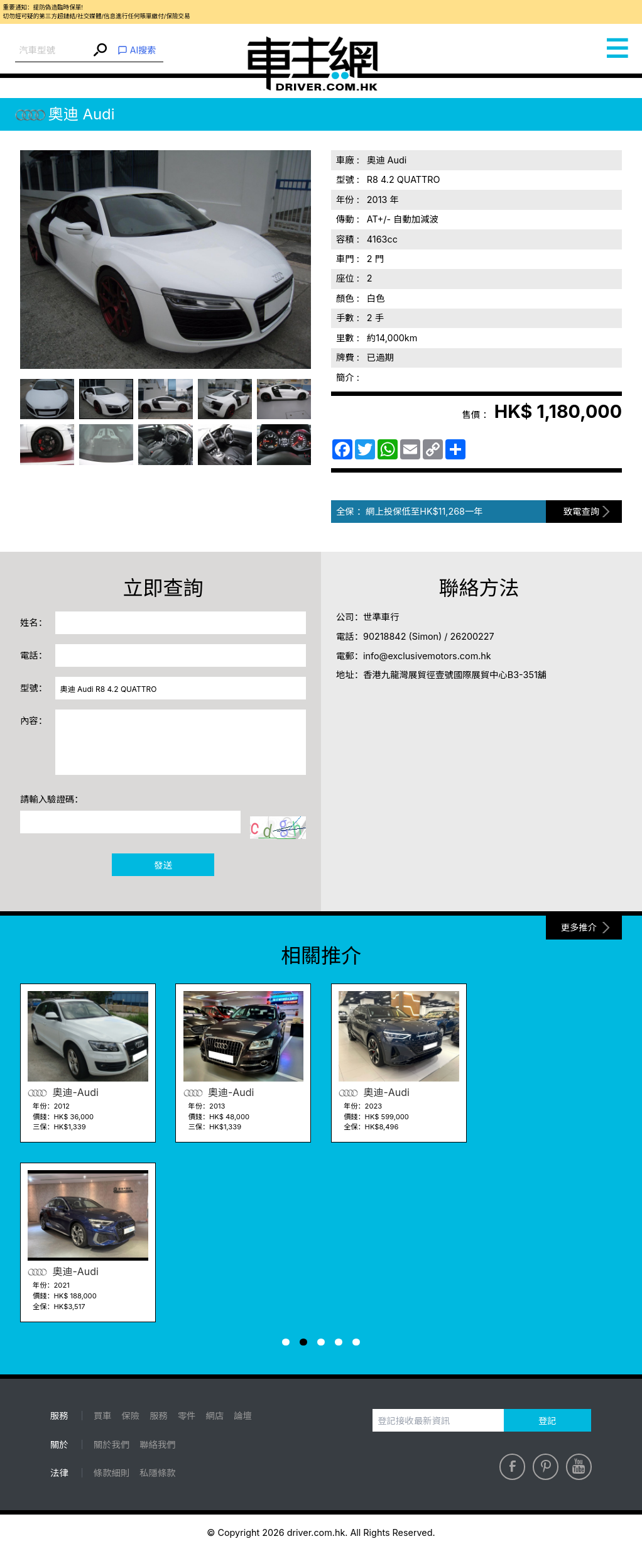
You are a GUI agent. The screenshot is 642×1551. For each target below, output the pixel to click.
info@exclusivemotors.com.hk (427, 655)
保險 (131, 1415)
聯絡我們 (157, 1444)
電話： (33, 655)
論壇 (243, 1415)
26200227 (472, 636)
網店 (215, 1415)
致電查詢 (581, 511)
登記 (547, 1420)
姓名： (33, 622)
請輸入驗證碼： (52, 799)
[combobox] (52, 50)
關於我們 (111, 1444)
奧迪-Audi (63, 1093)
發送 (163, 865)
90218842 (384, 636)
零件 (187, 1415)
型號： (33, 687)
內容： (33, 720)
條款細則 (111, 1472)
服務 (159, 1415)
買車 (103, 1415)
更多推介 (579, 927)
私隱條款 (157, 1472)
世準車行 (381, 616)
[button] (286, 1342)
